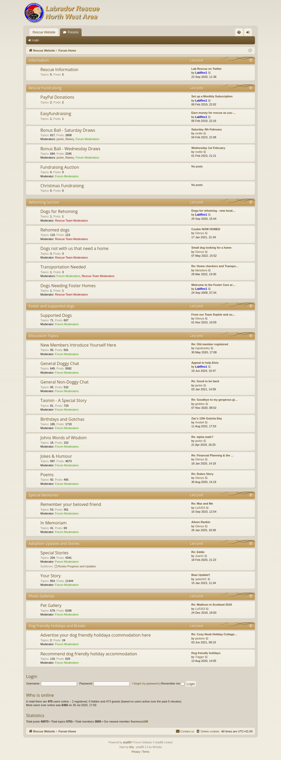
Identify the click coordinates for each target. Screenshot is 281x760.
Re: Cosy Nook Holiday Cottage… (214, 634)
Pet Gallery (51, 605)
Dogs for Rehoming (59, 211)
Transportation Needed (63, 267)
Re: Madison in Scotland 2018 (211, 604)
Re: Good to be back (205, 381)
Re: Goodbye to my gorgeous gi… (214, 399)
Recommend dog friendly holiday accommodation (88, 654)
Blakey (69, 139)
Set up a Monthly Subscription (212, 96)
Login (35, 40)
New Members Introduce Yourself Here (78, 345)
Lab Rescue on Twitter (206, 68)
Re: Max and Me (202, 503)
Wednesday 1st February (208, 147)
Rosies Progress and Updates (75, 566)
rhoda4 (199, 422)
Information (39, 60)
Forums (73, 32)
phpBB (127, 742)
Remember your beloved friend (70, 504)
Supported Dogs (56, 315)
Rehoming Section (44, 202)
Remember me (172, 683)
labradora (201, 270)
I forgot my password (145, 683)
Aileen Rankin (200, 522)
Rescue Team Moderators (71, 220)
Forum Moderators (87, 139)
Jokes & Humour (56, 456)
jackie (60, 139)
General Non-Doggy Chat (64, 382)
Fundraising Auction (59, 167)
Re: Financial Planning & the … (212, 455)
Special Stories (54, 553)
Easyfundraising (55, 113)
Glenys (199, 233)
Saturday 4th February (206, 129)
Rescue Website (44, 32)
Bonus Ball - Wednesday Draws (70, 149)
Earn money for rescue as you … (213, 112)
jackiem (200, 638)
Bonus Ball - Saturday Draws (67, 130)
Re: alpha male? (202, 436)
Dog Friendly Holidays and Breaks (57, 625)
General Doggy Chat (59, 363)
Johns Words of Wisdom (63, 438)
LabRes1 (201, 72)
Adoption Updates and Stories (54, 543)
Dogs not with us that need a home (74, 248)
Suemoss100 (139, 721)
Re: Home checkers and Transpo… (215, 266)
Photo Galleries (41, 596)
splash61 (201, 579)
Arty (131, 747)
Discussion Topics (44, 335)
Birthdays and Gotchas (62, 419)
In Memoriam (53, 523)
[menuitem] (239, 32)
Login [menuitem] (249, 33)
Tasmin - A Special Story (63, 400)
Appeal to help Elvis (205, 362)
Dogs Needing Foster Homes (68, 285)
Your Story (50, 576)
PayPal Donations (57, 97)
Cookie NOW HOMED (205, 229)
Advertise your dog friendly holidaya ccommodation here (95, 635)
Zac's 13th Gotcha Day (206, 418)
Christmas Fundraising (62, 186)
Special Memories (44, 495)
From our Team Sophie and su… (213, 314)
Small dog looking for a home (211, 247)
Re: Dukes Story (202, 473)
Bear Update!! (200, 574)
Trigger (199, 656)
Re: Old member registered (209, 344)
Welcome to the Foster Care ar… (213, 284)
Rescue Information (59, 69)
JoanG (199, 555)
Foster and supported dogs (52, 306)
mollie (199, 133)
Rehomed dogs (55, 230)
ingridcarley (202, 348)
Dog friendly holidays (206, 653)
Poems (47, 475)
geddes (200, 403)
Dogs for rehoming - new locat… (213, 210)
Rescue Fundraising (45, 87)
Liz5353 (200, 507)
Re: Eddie (198, 552)
